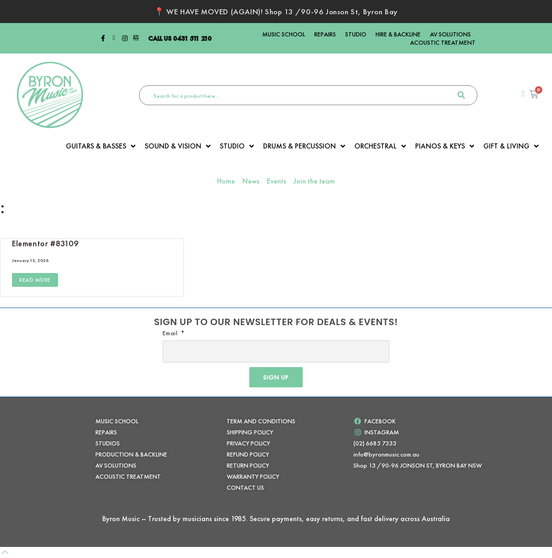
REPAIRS (325, 34)
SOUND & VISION (178, 146)
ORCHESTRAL (380, 146)
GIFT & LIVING (511, 146)
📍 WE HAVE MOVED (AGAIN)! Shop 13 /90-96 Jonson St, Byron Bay (276, 11)
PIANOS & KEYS (444, 146)
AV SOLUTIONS (450, 34)
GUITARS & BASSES (100, 146)
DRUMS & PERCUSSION (304, 146)
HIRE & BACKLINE (398, 34)
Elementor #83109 (45, 243)
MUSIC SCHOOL (283, 34)
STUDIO (355, 34)
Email (171, 333)
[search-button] (461, 95)
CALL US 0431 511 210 (179, 38)
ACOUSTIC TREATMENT (443, 42)
